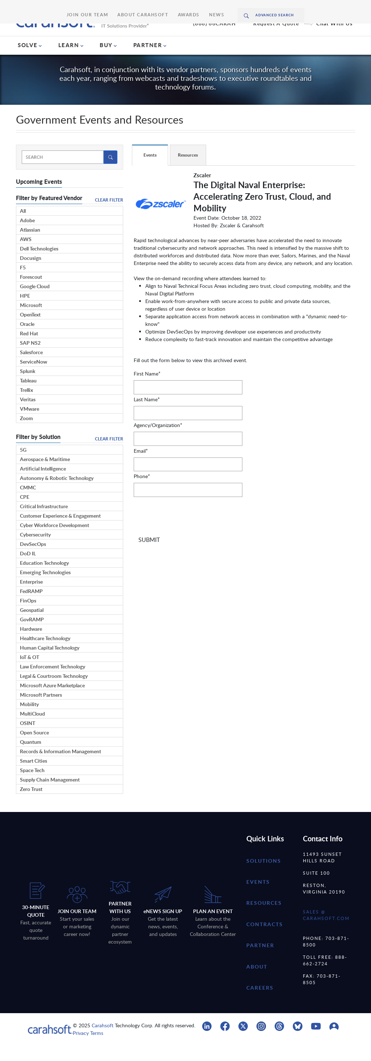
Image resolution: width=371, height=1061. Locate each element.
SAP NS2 (30, 358)
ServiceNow (33, 377)
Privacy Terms (88, 1048)
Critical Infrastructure (44, 522)
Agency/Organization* (158, 441)
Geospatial (31, 625)
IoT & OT (29, 673)
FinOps (28, 616)
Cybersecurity (35, 550)
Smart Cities (33, 776)
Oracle (27, 339)
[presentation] (189, 535)
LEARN (68, 61)
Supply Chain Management (50, 795)
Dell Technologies (39, 264)
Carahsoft (102, 1041)
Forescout (31, 292)
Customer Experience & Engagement (60, 531)
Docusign (30, 273)
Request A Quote (276, 37)
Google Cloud (35, 302)
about (256, 982)
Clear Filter (109, 216)
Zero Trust (31, 804)
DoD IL (28, 569)
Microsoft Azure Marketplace (52, 701)
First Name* (147, 389)
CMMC (28, 503)
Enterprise (31, 597)
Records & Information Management (60, 767)
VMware (29, 424)
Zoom (26, 434)
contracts (264, 940)
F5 (23, 283)
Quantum (30, 757)
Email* (141, 466)
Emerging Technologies (45, 588)
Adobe (27, 236)
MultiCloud (32, 729)
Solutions (263, 876)
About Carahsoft (142, 7)
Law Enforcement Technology (52, 682)
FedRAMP (31, 607)
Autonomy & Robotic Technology (56, 493)
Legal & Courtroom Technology (54, 691)
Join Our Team (98, 7)
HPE (25, 311)
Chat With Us (334, 37)
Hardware (31, 644)
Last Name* (147, 415)
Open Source (34, 748)
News (202, 7)
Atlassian (30, 245)
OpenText (30, 330)
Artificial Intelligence (43, 484)
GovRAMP (32, 635)
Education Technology (44, 578)
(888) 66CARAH (214, 37)
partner (260, 961)
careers (260, 1003)
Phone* (142, 492)
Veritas (28, 415)
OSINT (27, 738)
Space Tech (32, 786)
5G (23, 465)
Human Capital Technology (49, 663)
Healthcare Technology (45, 654)
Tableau (28, 396)
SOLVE (28, 61)
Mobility (29, 720)
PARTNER (147, 61)
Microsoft (31, 321)
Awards (178, 7)
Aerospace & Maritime (45, 475)
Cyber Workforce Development (54, 541)
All (23, 226)
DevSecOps (33, 559)
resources (264, 918)
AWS (26, 255)
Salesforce (31, 368)
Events (258, 897)
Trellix (26, 405)
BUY (106, 61)
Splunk (27, 387)
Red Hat (29, 349)
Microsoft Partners (41, 710)
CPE (24, 512)
